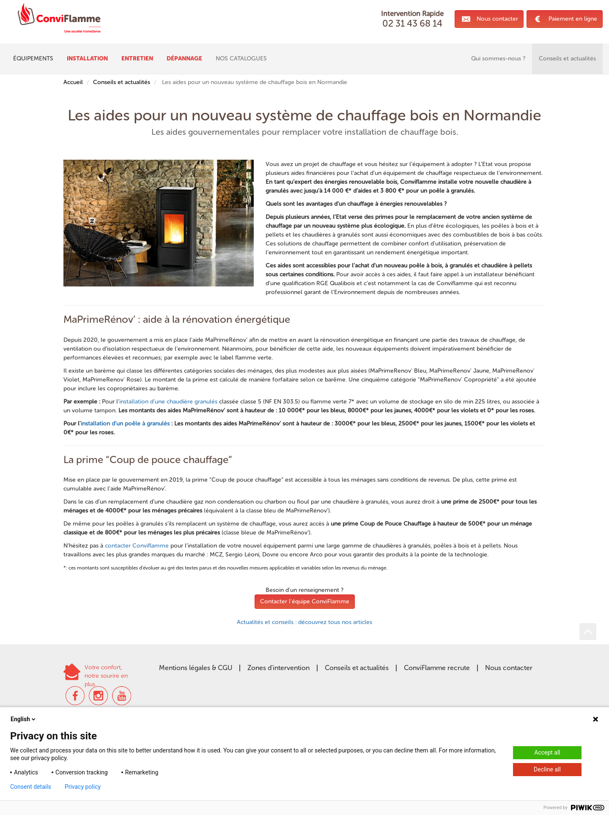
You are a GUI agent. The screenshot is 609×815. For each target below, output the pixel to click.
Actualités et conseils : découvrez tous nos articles (304, 622)
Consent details (30, 786)
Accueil (73, 82)
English (24, 719)
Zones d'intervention (278, 668)
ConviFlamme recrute (437, 668)
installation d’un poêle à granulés (125, 423)
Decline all (547, 769)
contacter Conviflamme (137, 545)
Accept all (547, 752)
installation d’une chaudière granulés (168, 401)
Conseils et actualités (121, 82)
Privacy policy (83, 786)
